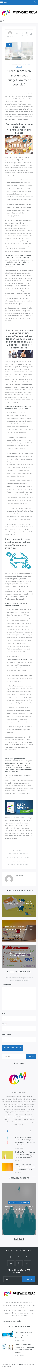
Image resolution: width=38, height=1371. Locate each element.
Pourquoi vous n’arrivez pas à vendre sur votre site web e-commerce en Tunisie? (19, 929)
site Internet (7, 1034)
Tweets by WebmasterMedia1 (12, 1321)
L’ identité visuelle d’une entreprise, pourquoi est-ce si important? (25, 1334)
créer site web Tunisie (18, 861)
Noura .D (10, 34)
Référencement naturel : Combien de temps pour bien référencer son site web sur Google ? (19, 1209)
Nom (4, 1013)
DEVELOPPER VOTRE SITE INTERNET (19, 1202)
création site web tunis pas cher (18, 854)
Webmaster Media (18, 1364)
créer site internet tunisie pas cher (18, 857)
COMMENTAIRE (7, 984)
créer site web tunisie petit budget (18, 865)
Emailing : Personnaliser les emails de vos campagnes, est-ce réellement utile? (19, 903)
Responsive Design (20, 659)
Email (4, 1024)
